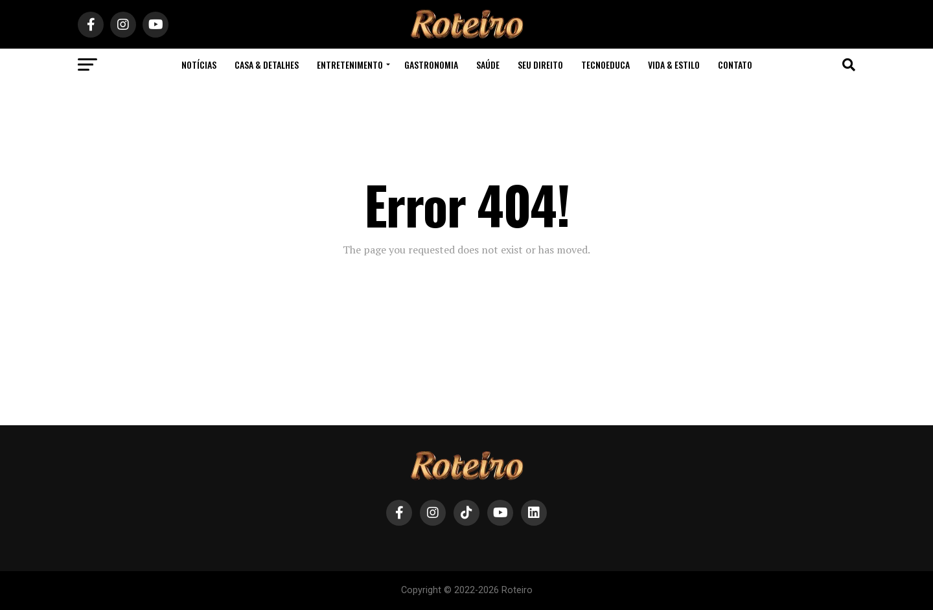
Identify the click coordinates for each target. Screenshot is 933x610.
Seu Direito (540, 64)
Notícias (198, 64)
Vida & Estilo (674, 64)
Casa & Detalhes (267, 64)
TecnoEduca (605, 64)
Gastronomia (431, 64)
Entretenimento (350, 64)
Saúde (488, 64)
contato (735, 64)
